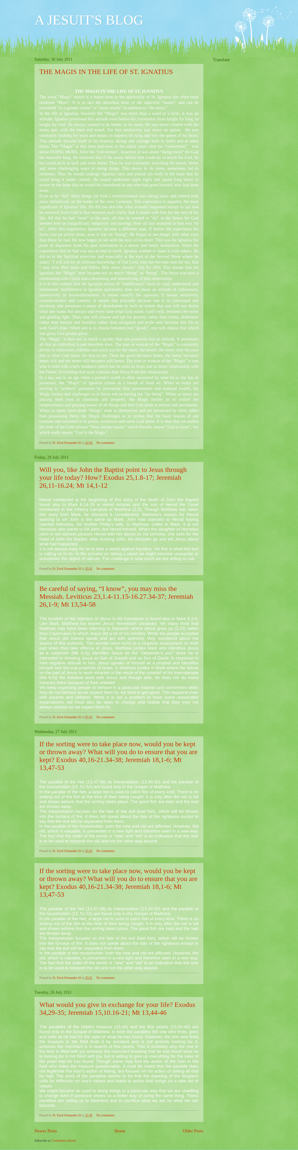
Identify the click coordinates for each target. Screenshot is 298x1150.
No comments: (106, 443)
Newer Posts (45, 1130)
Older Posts (193, 1130)
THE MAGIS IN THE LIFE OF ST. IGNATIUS (106, 71)
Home (119, 1130)
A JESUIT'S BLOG (88, 20)
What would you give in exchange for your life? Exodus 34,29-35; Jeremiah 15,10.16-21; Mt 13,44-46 (117, 1008)
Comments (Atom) (64, 1140)
